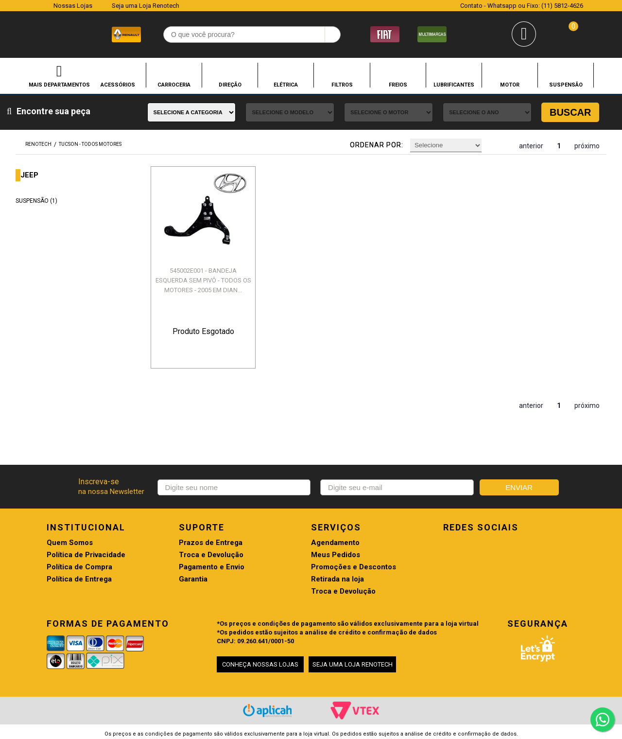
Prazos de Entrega (210, 542)
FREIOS (398, 85)
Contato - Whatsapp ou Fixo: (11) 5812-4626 (521, 5)
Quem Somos (70, 542)
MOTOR (509, 85)
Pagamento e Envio (211, 567)
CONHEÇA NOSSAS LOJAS (260, 664)
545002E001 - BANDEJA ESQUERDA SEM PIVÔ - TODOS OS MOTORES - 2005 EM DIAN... (203, 280)
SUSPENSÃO (566, 85)
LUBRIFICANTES (453, 85)
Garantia (193, 579)
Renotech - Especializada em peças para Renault (34, 33)
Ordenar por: (376, 145)
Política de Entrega (79, 579)
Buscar (570, 112)
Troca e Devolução (211, 555)
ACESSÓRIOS (118, 85)
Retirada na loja (337, 579)
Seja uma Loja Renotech (145, 5)
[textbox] (252, 34)
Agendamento (335, 542)
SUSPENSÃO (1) (36, 201)
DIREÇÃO (230, 85)
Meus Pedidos (335, 555)
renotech (38, 144)
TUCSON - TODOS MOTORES (90, 144)
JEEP (29, 175)
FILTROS (342, 85)
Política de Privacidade (86, 555)
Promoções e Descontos (353, 567)
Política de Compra (79, 567)
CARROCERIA (173, 85)
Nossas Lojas (72, 5)
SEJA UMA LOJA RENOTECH (352, 664)
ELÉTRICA (286, 85)
